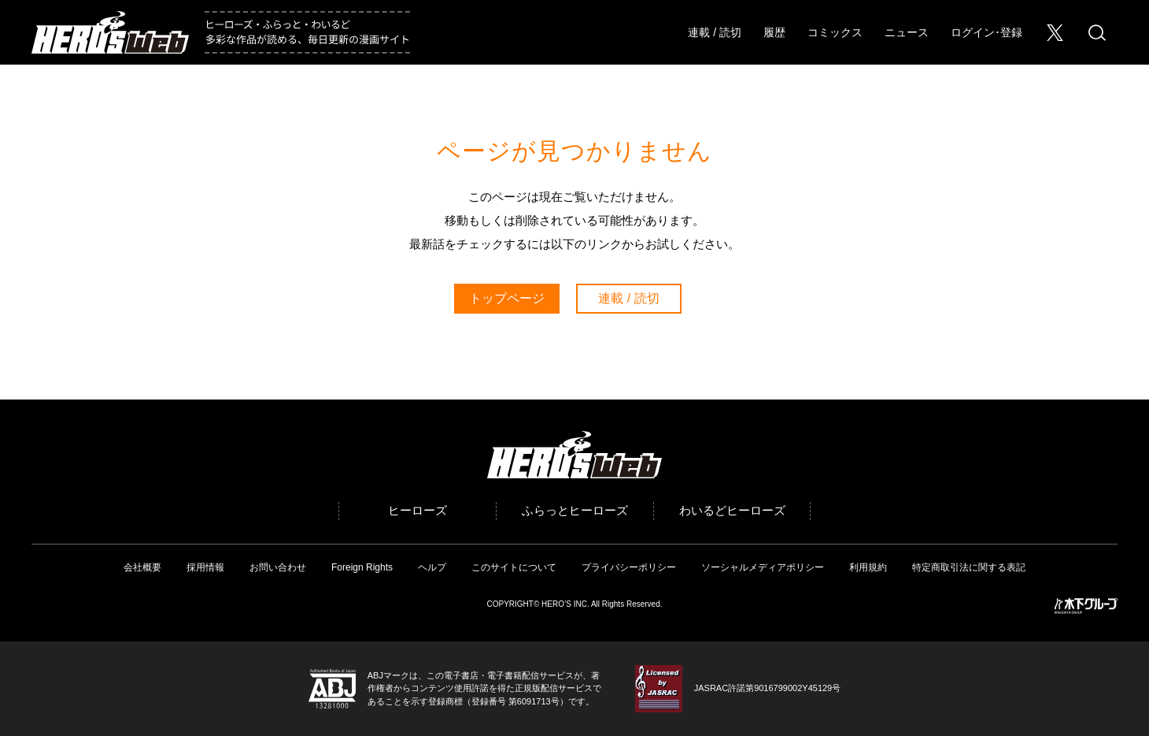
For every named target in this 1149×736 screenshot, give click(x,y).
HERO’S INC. (565, 604)
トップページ (507, 298)
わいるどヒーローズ (732, 510)
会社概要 (142, 567)
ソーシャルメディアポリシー (762, 567)
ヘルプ (432, 567)
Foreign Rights (362, 567)
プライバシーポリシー (629, 567)
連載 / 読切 (714, 32)
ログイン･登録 (986, 32)
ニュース (907, 32)
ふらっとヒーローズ (575, 510)
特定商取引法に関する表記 (968, 567)
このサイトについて (513, 567)
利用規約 (868, 567)
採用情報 (205, 567)
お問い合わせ (277, 567)
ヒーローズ (417, 510)
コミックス (835, 32)
